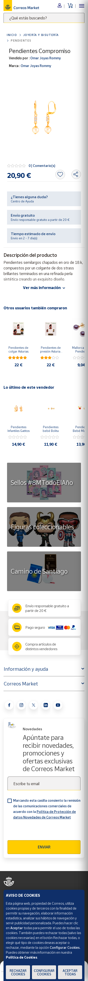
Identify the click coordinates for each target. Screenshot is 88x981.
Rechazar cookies (18, 972)
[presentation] (43, 831)
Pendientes (21, 40)
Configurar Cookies (44, 972)
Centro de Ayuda (22, 201)
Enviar (44, 847)
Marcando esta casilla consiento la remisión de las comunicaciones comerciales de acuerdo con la (46, 808)
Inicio (12, 35)
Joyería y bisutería (41, 35)
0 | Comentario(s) (42, 166)
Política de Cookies (21, 957)
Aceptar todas (70, 972)
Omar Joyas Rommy (45, 58)
